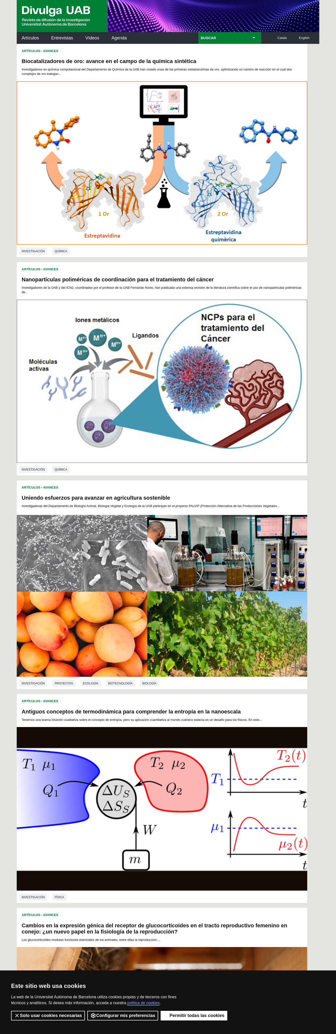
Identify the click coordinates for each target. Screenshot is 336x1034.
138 (147, 801)
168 (98, 810)
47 (232, 778)
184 (229, 810)
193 (155, 814)
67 (212, 783)
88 (200, 787)
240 (115, 828)
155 (139, 805)
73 (104, 787)
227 (139, 823)
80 (148, 787)
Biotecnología (120, 320)
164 (213, 805)
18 (195, 774)
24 (234, 774)
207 (123, 818)
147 (221, 801)
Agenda (119, 37)
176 (164, 810)
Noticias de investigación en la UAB (45, 870)
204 (98, 818)
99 (123, 792)
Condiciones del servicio (104, 963)
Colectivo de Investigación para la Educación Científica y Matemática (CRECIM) (224, 882)
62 (181, 783)
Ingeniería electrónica (225, 467)
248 (180, 828)
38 (174, 778)
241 (123, 828)
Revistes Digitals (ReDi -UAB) (98, 876)
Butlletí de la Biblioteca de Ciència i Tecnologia (104, 854)
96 (104, 792)
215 (188, 818)
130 (229, 796)
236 (213, 823)
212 (164, 818)
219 (221, 818)
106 (180, 792)
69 (226, 783)
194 (164, 814)
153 (123, 805)
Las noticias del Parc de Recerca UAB (45, 892)
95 (97, 792)
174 (147, 810)
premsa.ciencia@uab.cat (194, 936)
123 (172, 796)
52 (116, 783)
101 (139, 792)
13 (163, 774)
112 (229, 792)
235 (205, 823)
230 (164, 823)
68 (219, 783)
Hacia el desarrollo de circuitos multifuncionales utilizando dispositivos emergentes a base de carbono (235, 354)
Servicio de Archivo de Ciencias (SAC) (164, 854)
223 (106, 823)
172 (131, 810)
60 (168, 783)
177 (172, 810)
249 (189, 828)
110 (212, 792)
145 (205, 801)
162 (196, 805)
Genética (95, 754)
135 (123, 801)
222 (98, 823)
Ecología (90, 320)
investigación (33, 178)
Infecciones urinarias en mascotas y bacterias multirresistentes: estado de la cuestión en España (238, 498)
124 (180, 796)
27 (104, 778)
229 (155, 823)
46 (225, 778)
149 (237, 801)
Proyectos (64, 320)
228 (147, 823)
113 (237, 792)
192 (147, 814)
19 (202, 774)
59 (161, 783)
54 (129, 783)
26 (97, 778)
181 (205, 810)
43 (206, 778)
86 (187, 787)
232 (180, 823)
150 (98, 805)
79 (142, 787)
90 (212, 787)
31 (129, 778)
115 (106, 796)
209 (139, 818)
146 (213, 801)
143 (188, 801)
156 (147, 805)
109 (204, 792)
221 (237, 818)
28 (110, 778)
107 (188, 792)
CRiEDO (210, 907)
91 (219, 787)
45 (219, 778)
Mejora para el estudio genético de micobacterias (85, 643)
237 (221, 823)
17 (189, 774)
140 (164, 801)
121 (155, 796)
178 (180, 810)
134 (115, 801)
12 (157, 774)
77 (129, 787)
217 (205, 818)
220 (229, 818)
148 (229, 801)
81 (155, 787)
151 (106, 805)
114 (98, 796)
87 (193, 787)
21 (214, 774)
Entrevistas (62, 37)
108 (196, 792)
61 (174, 783)
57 (148, 783)
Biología (120, 754)
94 (238, 787)
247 (172, 828)
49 (97, 783)
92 (226, 787)
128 (213, 796)
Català (282, 38)
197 (188, 814)
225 (123, 823)
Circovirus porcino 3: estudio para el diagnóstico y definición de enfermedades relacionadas (87, 504)
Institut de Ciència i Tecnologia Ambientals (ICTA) (285, 879)
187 (106, 814)
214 (180, 818)
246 (164, 828)
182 (213, 810)
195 (172, 814)
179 (188, 810)
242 (132, 828)
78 (135, 787)
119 (139, 796)
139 (155, 801)
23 (227, 774)
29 (117, 778)
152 (115, 805)
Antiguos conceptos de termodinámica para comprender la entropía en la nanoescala (229, 210)
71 (238, 783)
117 (123, 796)
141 (172, 801)
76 (123, 787)
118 (131, 796)
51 (110, 783)
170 (115, 810)
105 (171, 792)
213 (172, 818)
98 (117, 792)
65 (200, 783)
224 (115, 823)
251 (205, 828)
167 (237, 805)
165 (221, 805)
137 (139, 801)
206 (115, 818)
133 (106, 801)
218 (213, 818)
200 (213, 814)
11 (150, 774)
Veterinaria (64, 473)
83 (168, 787)
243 (140, 828)
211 (155, 818)
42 (199, 778)
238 (229, 823)
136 (131, 801)
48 (238, 778)
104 (163, 792)
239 (237, 823)
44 (212, 778)
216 (196, 818)
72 (97, 787)
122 (164, 796)
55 (135, 783)
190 (131, 814)
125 (188, 796)
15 (176, 774)
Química (61, 178)
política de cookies (143, 1003)
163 (205, 805)
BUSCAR (208, 38)
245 (156, 828)
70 (232, 783)
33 (142, 778)
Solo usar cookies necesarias (48, 1015)
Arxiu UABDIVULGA (40, 851)
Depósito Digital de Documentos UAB (160, 876)
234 (196, 823)
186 (98, 814)
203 (237, 814)
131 (237, 796)
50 (104, 783)
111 (221, 792)
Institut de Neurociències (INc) (287, 854)
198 (196, 814)
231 (172, 823)
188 (115, 814)
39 (180, 778)
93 (232, 787)
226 (131, 823)
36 (162, 778)
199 (205, 814)
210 (147, 818)
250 (197, 828)
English (304, 38)
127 (205, 796)
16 (182, 774)
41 (193, 778)
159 (172, 805)
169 (106, 810)
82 (161, 787)
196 (180, 814)
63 (187, 783)
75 (116, 787)
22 (221, 774)
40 (187, 778)
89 (206, 787)
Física (210, 320)
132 (98, 801)
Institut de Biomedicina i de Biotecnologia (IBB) (286, 904)
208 (131, 818)
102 (147, 792)
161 (188, 805)
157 (155, 805)
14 (170, 774)
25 (240, 774)
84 (174, 787)
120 (147, 796)
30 (123, 778)
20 (208, 774)
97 (110, 792)
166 (229, 805)
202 (229, 814)
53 (123, 783)
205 (106, 818)
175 (155, 810)
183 (221, 810)
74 (110, 787)
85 (181, 787)
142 (180, 801)
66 (206, 783)
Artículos (30, 37)
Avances (50, 51)
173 (139, 810)
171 (123, 810)
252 (213, 828)
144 (196, 801)
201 (221, 814)
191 (139, 814)
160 (180, 805)
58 (155, 783)
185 (237, 810)
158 (164, 805)
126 (196, 796)
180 (196, 810)
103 (155, 792)
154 (131, 805)
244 (148, 828)
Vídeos (92, 37)
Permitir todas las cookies (194, 1015)
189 (123, 814)
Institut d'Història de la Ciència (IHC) (224, 854)
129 (221, 796)
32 (136, 778)
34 (149, 778)
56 (142, 783)
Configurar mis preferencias (122, 1015)
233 (188, 823)
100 (131, 792)
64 (193, 783)
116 (115, 796)
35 (155, 778)
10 (144, 774)
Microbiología (66, 754)
